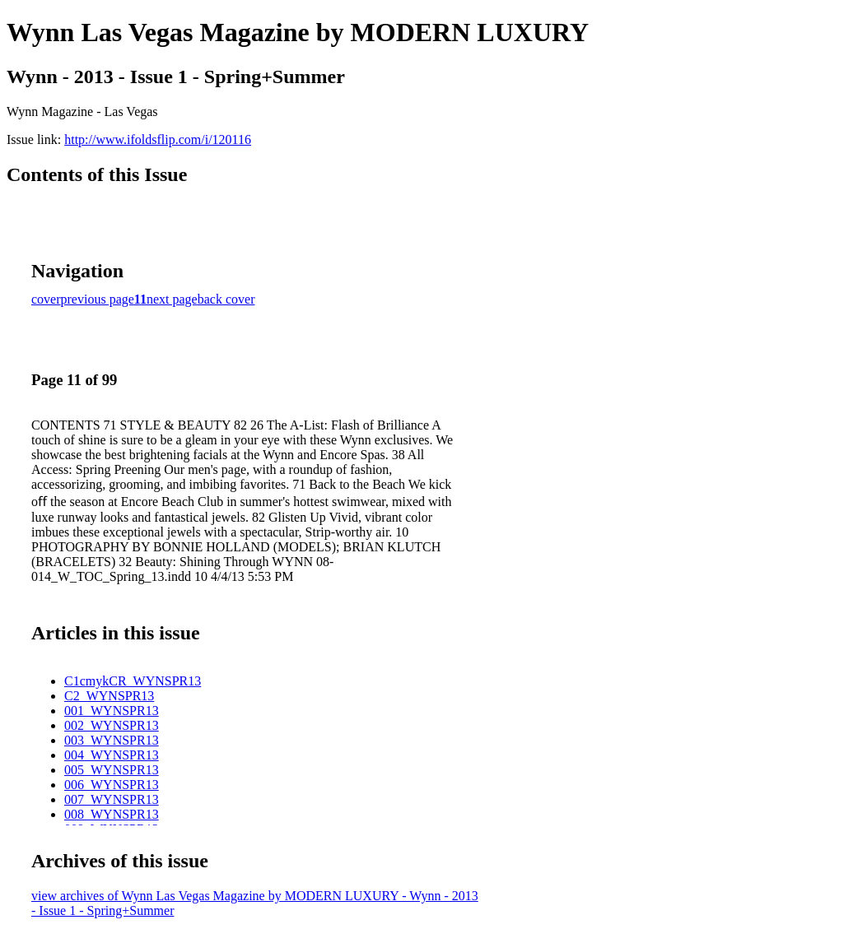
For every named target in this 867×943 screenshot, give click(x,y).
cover (46, 299)
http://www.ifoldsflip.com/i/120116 (157, 139)
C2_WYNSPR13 (109, 696)
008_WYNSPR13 (111, 814)
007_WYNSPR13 (111, 799)
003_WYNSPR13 (111, 740)
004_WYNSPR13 (111, 755)
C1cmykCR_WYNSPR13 (132, 681)
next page (172, 299)
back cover (226, 299)
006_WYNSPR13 (111, 785)
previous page (97, 299)
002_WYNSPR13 (111, 725)
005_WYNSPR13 (111, 770)
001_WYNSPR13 (111, 711)
